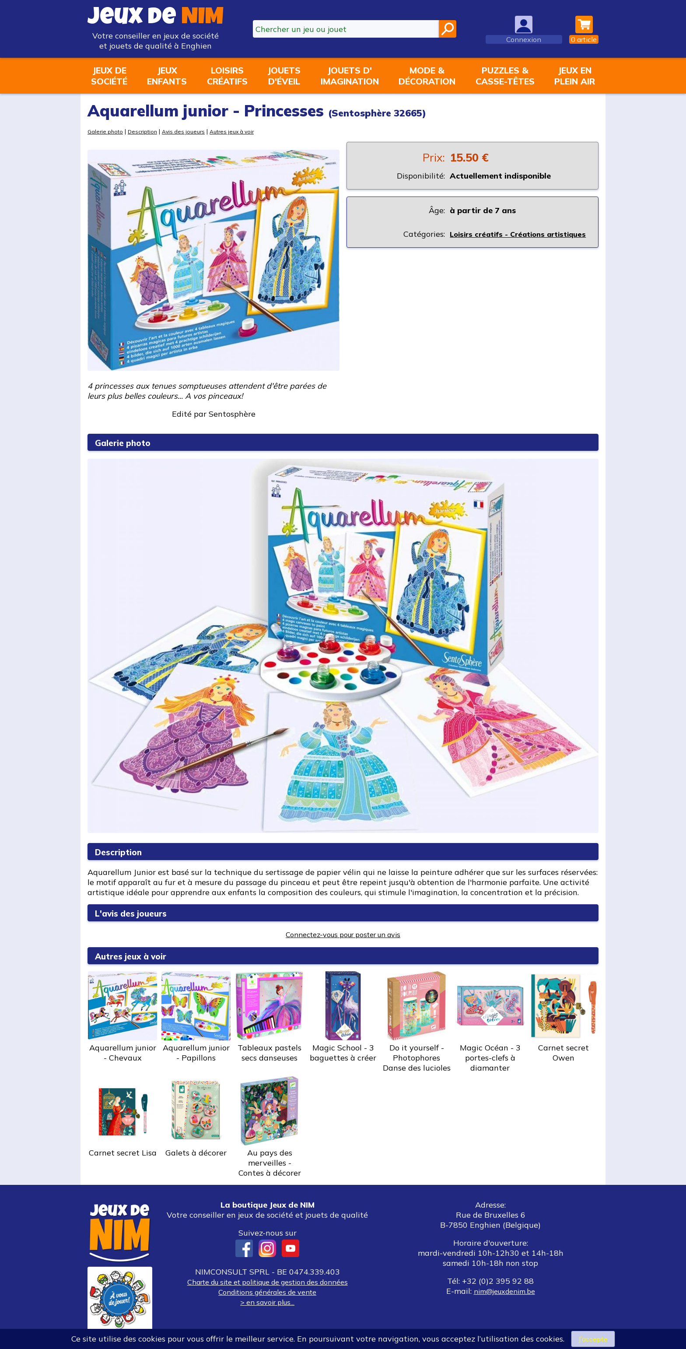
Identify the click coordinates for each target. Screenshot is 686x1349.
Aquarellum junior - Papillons (196, 1017)
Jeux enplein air (574, 76)
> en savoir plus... (267, 1302)
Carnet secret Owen (563, 1017)
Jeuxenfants (167, 76)
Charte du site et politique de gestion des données (267, 1282)
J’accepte (593, 1338)
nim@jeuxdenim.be (504, 1291)
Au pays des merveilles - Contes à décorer (269, 1127)
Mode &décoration (427, 76)
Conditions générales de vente (267, 1292)
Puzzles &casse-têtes (505, 76)
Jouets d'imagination (350, 76)
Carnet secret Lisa (122, 1117)
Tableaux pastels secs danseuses (269, 1017)
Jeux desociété (109, 76)
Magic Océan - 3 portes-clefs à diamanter (490, 1022)
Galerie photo (106, 131)
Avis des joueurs (189, 131)
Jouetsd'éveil (284, 76)
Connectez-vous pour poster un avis (343, 934)
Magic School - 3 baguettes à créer (343, 1017)
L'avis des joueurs (138, 912)
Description (145, 131)
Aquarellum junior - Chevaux (122, 1017)
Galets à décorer (196, 1117)
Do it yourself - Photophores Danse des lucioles (416, 1022)
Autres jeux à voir (241, 131)
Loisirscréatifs (227, 76)
